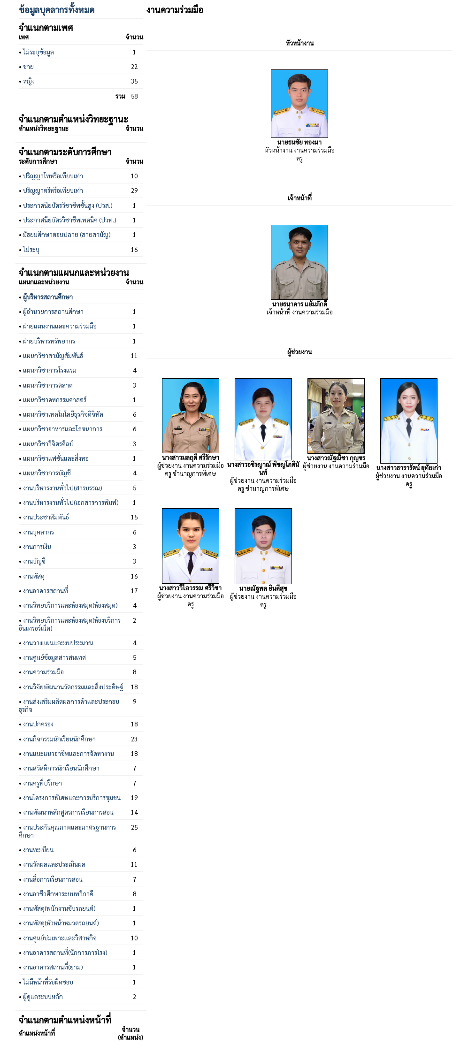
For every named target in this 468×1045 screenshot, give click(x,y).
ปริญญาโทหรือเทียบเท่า (53, 176)
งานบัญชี (34, 561)
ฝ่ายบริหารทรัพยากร (49, 341)
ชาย (28, 66)
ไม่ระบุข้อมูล (38, 52)
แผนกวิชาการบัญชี (47, 473)
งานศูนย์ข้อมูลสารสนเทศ (54, 657)
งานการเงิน (37, 546)
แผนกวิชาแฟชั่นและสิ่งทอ (56, 458)
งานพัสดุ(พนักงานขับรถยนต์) (59, 908)
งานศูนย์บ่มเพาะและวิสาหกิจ (60, 938)
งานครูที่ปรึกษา (42, 783)
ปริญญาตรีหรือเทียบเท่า (53, 190)
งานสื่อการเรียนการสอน (53, 879)
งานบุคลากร (38, 532)
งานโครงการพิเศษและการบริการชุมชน (72, 797)
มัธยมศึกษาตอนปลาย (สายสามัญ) (67, 234)
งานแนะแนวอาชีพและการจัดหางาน (68, 753)
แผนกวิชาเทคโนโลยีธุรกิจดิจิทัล (63, 414)
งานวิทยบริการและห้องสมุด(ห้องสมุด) (70, 605)
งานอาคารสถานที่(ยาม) (53, 967)
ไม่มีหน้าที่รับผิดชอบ (48, 982)
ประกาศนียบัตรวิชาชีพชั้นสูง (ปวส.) (68, 205)
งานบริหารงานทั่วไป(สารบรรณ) (62, 488)
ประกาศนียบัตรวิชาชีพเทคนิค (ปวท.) (69, 220)
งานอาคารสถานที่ (45, 591)
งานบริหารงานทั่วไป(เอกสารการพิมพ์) (71, 502)
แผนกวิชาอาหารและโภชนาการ (62, 429)
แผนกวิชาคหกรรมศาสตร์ (54, 400)
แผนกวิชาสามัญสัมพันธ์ (53, 355)
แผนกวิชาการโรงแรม (50, 370)
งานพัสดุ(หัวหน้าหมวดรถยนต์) (61, 923)
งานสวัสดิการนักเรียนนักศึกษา (61, 768)
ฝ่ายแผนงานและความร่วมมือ (60, 326)
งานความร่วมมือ (43, 672)
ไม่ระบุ (31, 249)
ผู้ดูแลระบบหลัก (43, 996)
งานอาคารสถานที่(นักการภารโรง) (65, 952)
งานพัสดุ (34, 576)
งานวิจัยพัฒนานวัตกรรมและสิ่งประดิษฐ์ (73, 687)
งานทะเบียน (38, 850)
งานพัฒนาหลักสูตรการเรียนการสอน (68, 812)
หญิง (29, 81)
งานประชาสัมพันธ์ (46, 517)
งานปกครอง (38, 724)
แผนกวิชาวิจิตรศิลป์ (48, 444)
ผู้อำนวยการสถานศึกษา (53, 311)
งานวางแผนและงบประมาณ (58, 643)
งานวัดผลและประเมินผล (54, 864)
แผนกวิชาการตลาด (48, 385)
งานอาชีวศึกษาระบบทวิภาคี (58, 894)
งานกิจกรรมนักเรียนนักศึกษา (59, 739)
